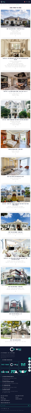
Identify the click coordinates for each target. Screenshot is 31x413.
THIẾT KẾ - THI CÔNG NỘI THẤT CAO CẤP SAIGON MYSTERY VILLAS (15, 59)
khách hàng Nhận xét (5, 400)
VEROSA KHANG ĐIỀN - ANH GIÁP (15, 149)
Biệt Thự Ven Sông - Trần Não (15, 286)
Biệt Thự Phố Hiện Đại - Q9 (15, 313)
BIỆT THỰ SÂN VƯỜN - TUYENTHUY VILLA (15, 28)
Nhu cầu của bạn (4, 395)
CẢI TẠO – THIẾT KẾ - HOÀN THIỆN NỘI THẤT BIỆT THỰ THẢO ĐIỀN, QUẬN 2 (15, 204)
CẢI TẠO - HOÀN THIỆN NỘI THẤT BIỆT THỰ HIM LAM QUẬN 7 (15, 119)
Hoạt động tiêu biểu (19, 395)
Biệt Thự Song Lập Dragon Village (15, 176)
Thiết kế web (3, 411)
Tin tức (17, 397)
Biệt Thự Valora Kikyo (15, 340)
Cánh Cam (8, 411)
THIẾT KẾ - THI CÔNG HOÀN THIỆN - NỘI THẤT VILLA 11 (15, 91)
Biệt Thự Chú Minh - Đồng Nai (15, 232)
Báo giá (2, 397)
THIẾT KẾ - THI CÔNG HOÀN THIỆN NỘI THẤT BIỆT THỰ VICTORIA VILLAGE (15, 259)
